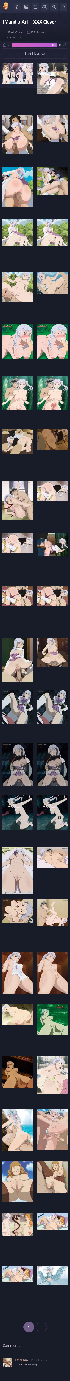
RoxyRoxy (21, 1359)
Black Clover (15, 32)
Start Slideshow (35, 53)
